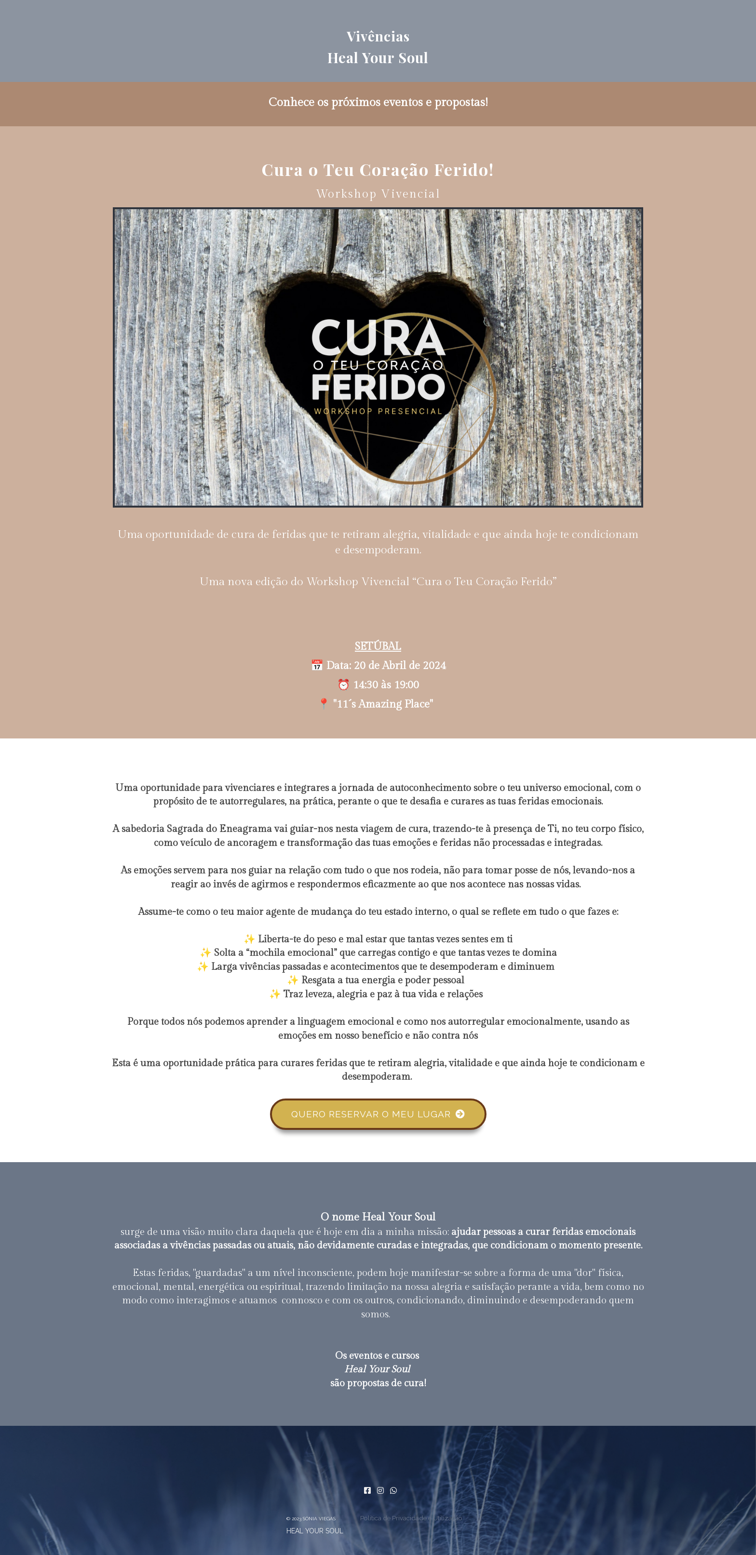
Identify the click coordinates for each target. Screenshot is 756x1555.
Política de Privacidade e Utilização (411, 1518)
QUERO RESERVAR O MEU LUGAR (378, 1114)
